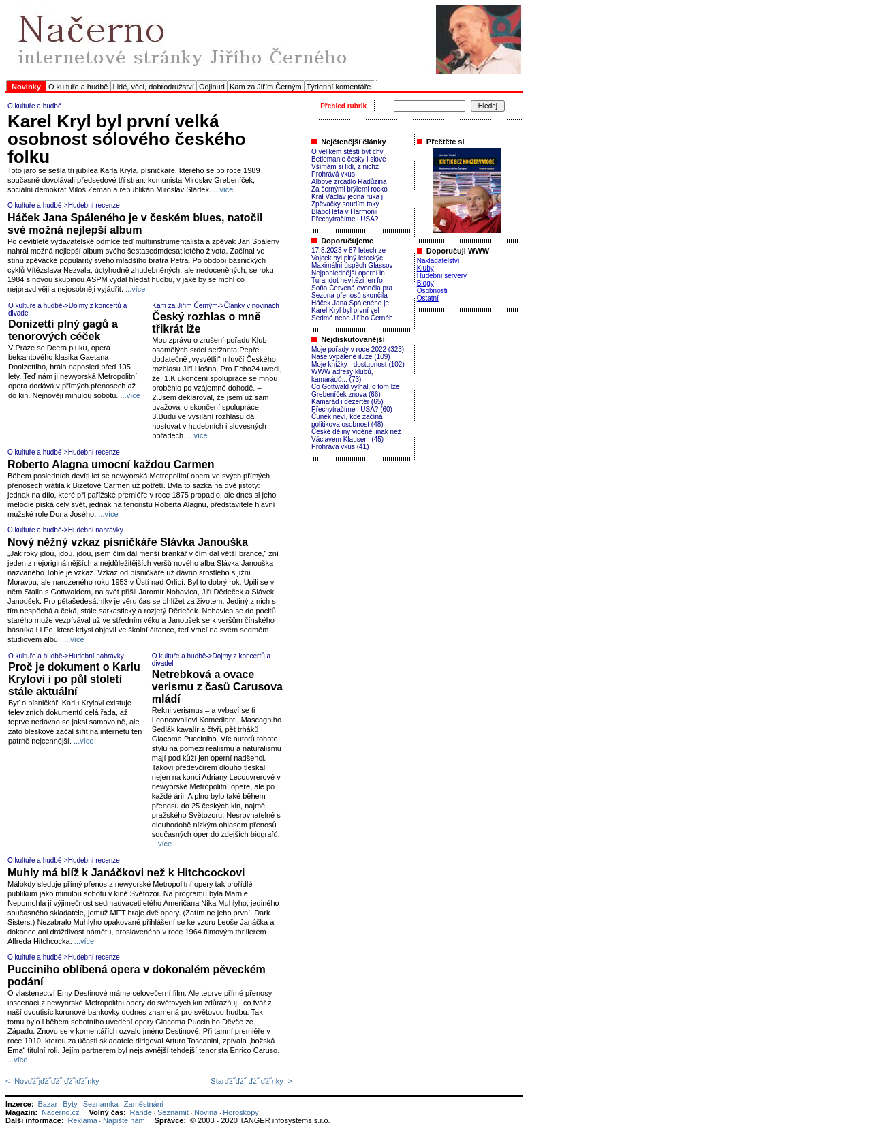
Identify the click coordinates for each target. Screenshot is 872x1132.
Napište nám (124, 1120)
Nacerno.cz (61, 1112)
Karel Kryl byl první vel (345, 310)
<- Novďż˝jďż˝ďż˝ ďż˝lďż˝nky (52, 1081)
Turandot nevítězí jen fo (347, 280)
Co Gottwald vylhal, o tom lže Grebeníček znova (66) (355, 390)
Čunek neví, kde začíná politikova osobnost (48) (347, 420)
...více (223, 189)
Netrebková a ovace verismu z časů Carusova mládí (217, 687)
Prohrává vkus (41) (340, 446)
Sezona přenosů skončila (349, 295)
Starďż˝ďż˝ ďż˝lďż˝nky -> (251, 1081)
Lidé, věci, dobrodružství (153, 86)
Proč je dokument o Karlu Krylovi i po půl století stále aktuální (74, 679)
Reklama (82, 1120)
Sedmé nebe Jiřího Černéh (352, 318)
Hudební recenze (94, 205)
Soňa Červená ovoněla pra (351, 288)
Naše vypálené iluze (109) (350, 357)
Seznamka (101, 1104)
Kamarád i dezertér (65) (347, 402)
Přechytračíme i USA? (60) (351, 409)
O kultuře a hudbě (78, 86)
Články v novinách (251, 305)
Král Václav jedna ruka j (347, 196)
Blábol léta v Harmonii (344, 211)
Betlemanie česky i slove (348, 159)
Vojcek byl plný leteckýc (347, 258)
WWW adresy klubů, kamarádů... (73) (342, 375)
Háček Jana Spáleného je (350, 303)
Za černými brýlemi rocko (349, 189)
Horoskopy (241, 1112)
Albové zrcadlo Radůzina (349, 181)
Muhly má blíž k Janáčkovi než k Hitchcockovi (126, 872)
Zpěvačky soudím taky (345, 204)
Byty (70, 1104)
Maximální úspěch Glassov (352, 265)
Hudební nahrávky (95, 530)
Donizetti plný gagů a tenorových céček (63, 330)
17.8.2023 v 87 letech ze (348, 250)
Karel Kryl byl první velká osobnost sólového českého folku (126, 139)
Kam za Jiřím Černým (266, 86)
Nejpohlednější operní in (348, 273)
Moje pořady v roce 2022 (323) (357, 349)
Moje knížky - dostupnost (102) (358, 364)
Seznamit (173, 1112)
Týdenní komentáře (339, 86)
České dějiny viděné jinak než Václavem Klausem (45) (356, 435)
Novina (205, 1112)
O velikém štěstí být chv (347, 151)
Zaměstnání (144, 1104)
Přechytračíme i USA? (344, 219)
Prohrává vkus (333, 174)
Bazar (47, 1104)
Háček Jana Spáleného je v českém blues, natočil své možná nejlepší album (134, 224)
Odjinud (212, 86)
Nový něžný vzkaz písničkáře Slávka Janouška (127, 542)
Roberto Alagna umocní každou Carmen (110, 464)
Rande (141, 1112)
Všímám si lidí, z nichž (345, 166)
